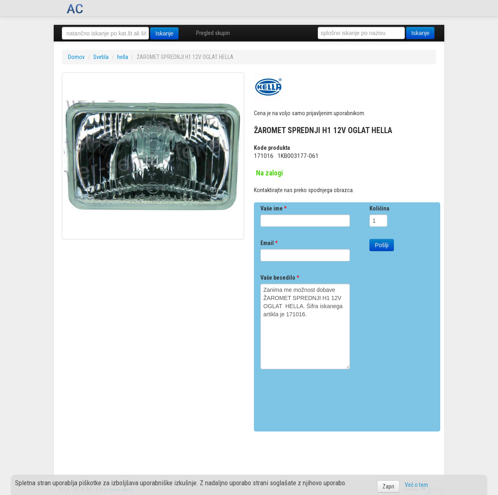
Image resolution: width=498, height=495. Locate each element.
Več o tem (416, 485)
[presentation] (322, 397)
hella (122, 57)
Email (268, 243)
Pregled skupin (213, 33)
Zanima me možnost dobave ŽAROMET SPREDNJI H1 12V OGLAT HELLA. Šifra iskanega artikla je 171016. (305, 326)
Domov (76, 57)
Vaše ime (273, 208)
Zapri (388, 486)
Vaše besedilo (279, 277)
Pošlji (381, 245)
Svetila (101, 57)
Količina (379, 208)
